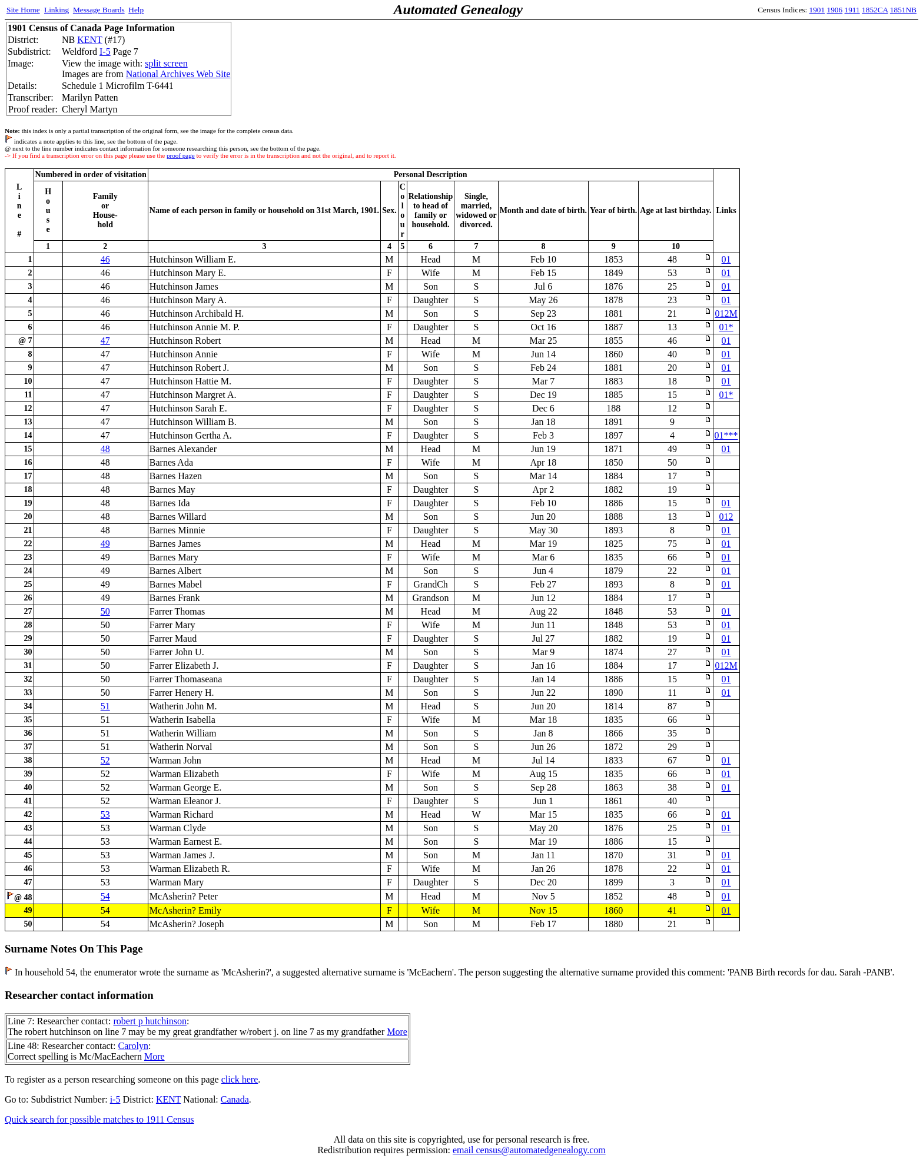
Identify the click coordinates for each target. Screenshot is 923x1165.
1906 (835, 9)
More (397, 1032)
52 (105, 760)
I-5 (105, 52)
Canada (235, 1099)
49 (105, 544)
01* (726, 327)
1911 (852, 9)
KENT (89, 40)
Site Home (23, 9)
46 (105, 259)
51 (105, 706)
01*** (726, 435)
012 (726, 517)
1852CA (875, 9)
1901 (817, 9)
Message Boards (99, 9)
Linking (56, 9)
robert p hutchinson (149, 1021)
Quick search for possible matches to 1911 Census (99, 1119)
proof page (181, 155)
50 (105, 611)
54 (105, 896)
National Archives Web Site (178, 74)
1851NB (903, 9)
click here (239, 1079)
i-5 (115, 1099)
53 (105, 814)
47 (105, 341)
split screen (166, 63)
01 (726, 259)
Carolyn (133, 1046)
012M (726, 313)
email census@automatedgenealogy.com (529, 1150)
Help (136, 9)
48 (105, 449)
